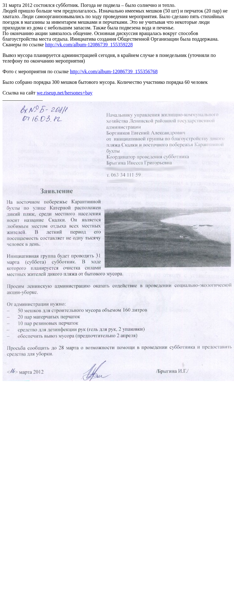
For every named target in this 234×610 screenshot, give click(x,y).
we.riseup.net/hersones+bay (65, 92)
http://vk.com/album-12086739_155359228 (89, 44)
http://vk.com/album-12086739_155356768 (114, 71)
